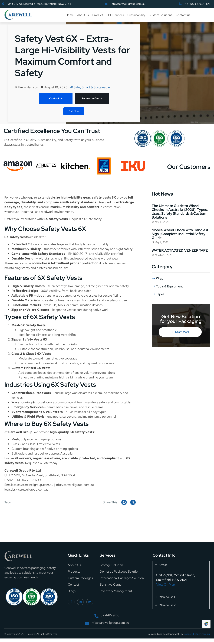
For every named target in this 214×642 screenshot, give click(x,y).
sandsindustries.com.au (197, 633)
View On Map (165, 584)
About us (83, 15)
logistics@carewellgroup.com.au (26, 489)
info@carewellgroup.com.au (74, 485)
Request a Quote (81, 219)
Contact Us (55, 98)
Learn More (180, 331)
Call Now (74, 111)
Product (97, 15)
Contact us (183, 15)
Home (70, 15)
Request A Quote (92, 98)
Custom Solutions (160, 15)
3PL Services (115, 15)
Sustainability (136, 15)
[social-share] (124, 502)
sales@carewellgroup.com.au (33, 485)
